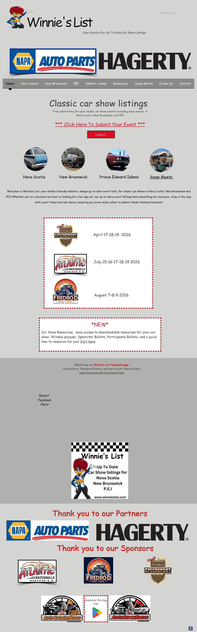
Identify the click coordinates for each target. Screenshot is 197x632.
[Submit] (101, 134)
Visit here (87, 341)
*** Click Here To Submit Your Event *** (100, 124)
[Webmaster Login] (167, 12)
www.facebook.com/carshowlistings (101, 372)
